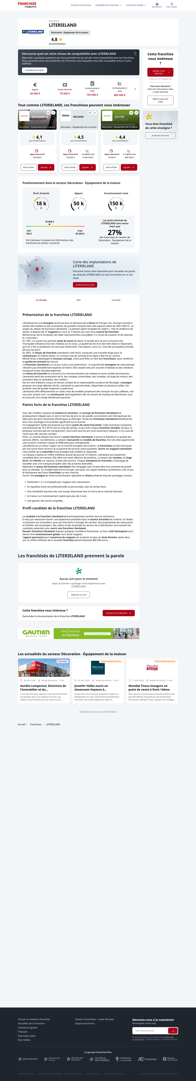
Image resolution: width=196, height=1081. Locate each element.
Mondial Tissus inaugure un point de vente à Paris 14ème (149, 687)
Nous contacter (93, 1074)
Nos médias (24, 1039)
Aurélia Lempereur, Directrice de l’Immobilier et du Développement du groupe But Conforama (43, 691)
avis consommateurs (57, 44)
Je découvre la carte (85, 284)
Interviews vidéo (27, 1035)
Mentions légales (26, 1074)
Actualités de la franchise (31, 1023)
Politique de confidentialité (49, 1074)
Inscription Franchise (113, 1074)
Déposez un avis (78, 594)
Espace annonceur (85, 1023)
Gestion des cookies (74, 1074)
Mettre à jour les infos (160, 100)
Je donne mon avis (160, 135)
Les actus (116, 300)
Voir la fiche (28, 167)
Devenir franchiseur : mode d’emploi (94, 1019)
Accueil (22, 724)
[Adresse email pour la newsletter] (150, 1031)
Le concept (41, 300)
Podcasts (23, 1031)
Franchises (36, 724)
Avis (78, 300)
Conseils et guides (27, 1027)
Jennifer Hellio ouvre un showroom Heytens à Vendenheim (91, 689)
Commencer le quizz (34, 70)
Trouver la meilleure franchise (34, 1019)
